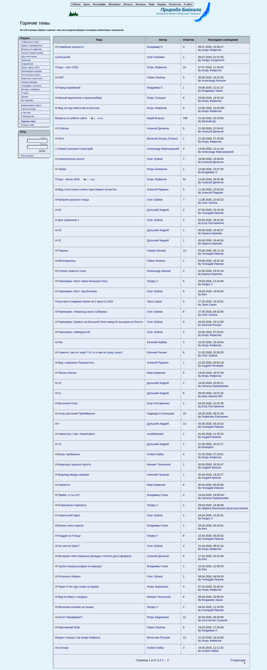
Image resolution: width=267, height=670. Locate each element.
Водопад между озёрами (72, 474)
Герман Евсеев (156, 250)
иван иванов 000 (212, 396)
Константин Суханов (214, 620)
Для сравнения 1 (67, 220)
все (101, 118)
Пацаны (61, 250)
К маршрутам (27, 116)
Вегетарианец (65, 260)
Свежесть (62, 484)
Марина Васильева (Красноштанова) (225, 508)
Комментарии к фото (31, 105)
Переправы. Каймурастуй (72, 332)
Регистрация (27, 155)
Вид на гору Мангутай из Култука (77, 108)
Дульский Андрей (158, 209)
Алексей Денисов (158, 128)
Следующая (237, 661)
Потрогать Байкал (68, 576)
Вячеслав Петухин (158, 637)
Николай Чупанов (158, 474)
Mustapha (207, 447)
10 (58, 382)
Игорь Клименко (157, 169)
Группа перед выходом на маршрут (78, 566)
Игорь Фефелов (211, 49)
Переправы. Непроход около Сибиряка (81, 311)
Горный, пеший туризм (32, 53)
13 (58, 444)
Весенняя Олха (66, 403)
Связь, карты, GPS (30, 67)
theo (204, 294)
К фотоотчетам (28, 109)
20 (58, 209)
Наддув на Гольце (68, 535)
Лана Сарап (154, 301)
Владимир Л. (155, 46)
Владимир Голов (157, 494)
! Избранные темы (30, 42)
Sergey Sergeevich (213, 60)
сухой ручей (62, 57)
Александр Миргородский (163, 148)
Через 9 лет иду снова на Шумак (77, 586)
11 (58, 393)
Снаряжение (27, 64)
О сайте (25, 93)
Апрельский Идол (67, 515)
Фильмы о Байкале (30, 89)
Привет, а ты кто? (67, 494)
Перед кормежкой (67, 87)
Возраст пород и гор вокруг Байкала (77, 637)
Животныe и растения (31, 78)
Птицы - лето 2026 (66, 67)
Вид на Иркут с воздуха (71, 596)
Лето (59, 138)
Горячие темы (28, 121)
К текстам (26, 112)
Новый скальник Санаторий (74, 148)
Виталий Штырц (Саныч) (162, 138)
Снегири (62, 647)
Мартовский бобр (67, 627)
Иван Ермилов (156, 372)
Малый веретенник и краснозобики (78, 97)
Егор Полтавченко (213, 223)
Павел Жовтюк (156, 77)
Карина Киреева (212, 233)
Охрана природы (29, 82)
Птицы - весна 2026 (67, 179)
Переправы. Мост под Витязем (76, 291)
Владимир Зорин (212, 90)
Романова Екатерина (215, 416)
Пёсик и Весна (65, 372)
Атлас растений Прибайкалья (75, 413)
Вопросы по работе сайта (71, 118)
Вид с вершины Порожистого (74, 362)
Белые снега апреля (69, 525)
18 (58, 230)
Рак (59, 342)
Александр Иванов (159, 270)
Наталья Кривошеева (215, 386)
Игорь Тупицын (156, 97)
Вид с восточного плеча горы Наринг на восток (85, 189)
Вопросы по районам (31, 49)
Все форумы (27, 100)
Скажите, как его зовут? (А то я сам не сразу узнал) (88, 352)
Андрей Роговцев (212, 365)
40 (99, 118)
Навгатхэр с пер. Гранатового (75, 433)
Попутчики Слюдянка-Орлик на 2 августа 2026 (84, 301)
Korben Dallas (155, 454)
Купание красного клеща (72, 199)
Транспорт (26, 60)
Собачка (62, 128)
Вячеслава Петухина (188, 13)
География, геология (31, 86)
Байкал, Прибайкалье (31, 45)
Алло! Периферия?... (70, 617)
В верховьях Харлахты (71, 505)
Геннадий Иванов (212, 212)
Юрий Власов (155, 118)
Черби (60, 169)
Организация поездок (31, 71)
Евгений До (209, 121)
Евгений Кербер (157, 342)
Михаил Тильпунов (159, 464)
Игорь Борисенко (157, 586)
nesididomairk (155, 433)
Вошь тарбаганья (67, 454)
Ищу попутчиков (29, 56)
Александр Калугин (214, 80)
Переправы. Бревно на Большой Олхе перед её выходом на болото (99, 321)
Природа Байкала (181, 9)
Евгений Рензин (211, 324)
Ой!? (59, 77)
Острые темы (27, 125)
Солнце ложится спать (71, 270)
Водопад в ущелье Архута (73, 464)
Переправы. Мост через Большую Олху (81, 281)
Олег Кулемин (156, 57)
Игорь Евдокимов (158, 617)
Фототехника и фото (31, 75)
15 (58, 240)
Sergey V (152, 281)
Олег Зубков (155, 158)
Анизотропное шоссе (69, 158)
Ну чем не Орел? (67, 545)
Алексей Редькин (157, 189)
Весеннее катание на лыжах (74, 607)
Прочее (24, 96)
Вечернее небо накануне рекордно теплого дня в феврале (93, 556)
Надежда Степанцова (160, 413)
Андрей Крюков (211, 436)
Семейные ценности (69, 46)
